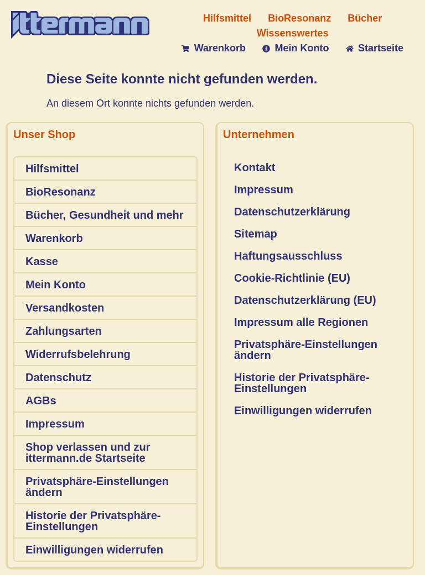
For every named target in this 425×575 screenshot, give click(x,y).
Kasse (41, 261)
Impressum (55, 424)
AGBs (40, 400)
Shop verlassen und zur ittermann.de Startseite (88, 452)
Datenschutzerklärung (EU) (305, 300)
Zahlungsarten (63, 331)
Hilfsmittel (52, 168)
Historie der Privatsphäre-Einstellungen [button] (93, 520)
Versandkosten (64, 308)
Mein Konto (55, 284)
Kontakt (254, 167)
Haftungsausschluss (288, 256)
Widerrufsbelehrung (78, 354)
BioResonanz (60, 192)
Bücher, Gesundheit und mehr (104, 215)
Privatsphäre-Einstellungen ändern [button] (97, 486)
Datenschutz (58, 377)
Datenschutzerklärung (292, 211)
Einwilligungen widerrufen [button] (94, 550)
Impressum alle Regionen (301, 322)
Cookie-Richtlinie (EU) (292, 278)
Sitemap (255, 234)
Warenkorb (54, 238)
